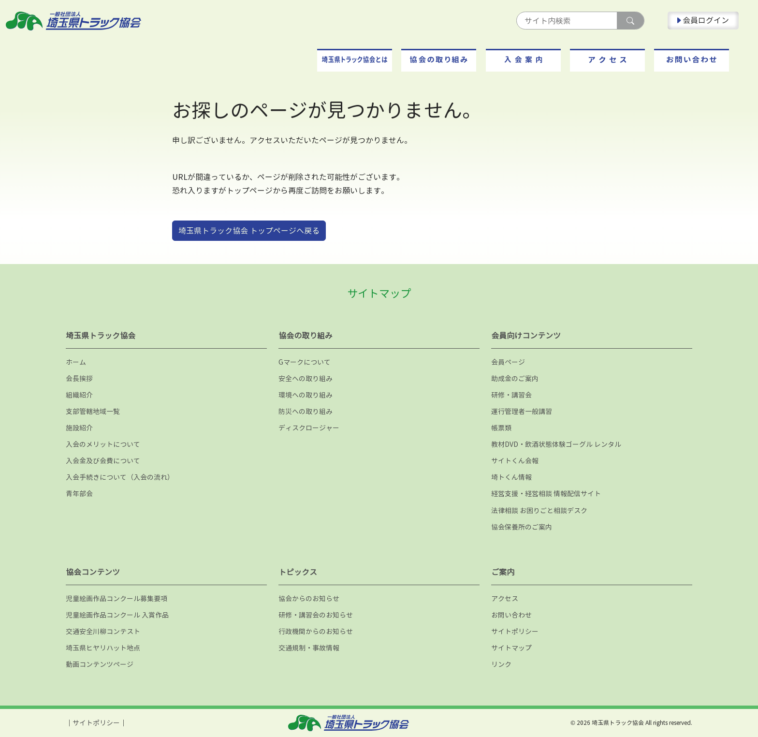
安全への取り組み (305, 378)
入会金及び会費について (103, 460)
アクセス (504, 598)
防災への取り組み (305, 411)
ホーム (76, 362)
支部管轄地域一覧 (93, 411)
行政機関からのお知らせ (315, 631)
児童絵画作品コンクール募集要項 (116, 598)
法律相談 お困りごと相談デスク (539, 510)
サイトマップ (511, 647)
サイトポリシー (515, 631)
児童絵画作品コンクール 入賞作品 (117, 614)
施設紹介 (79, 427)
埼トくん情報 (511, 477)
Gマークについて (304, 362)
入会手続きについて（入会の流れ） (120, 477)
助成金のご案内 (515, 378)
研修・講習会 (511, 394)
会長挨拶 (79, 378)
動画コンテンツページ (99, 664)
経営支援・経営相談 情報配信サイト (546, 493)
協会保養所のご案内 (521, 526)
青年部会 (79, 493)
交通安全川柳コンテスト (103, 631)
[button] (354, 60)
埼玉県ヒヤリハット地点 (103, 647)
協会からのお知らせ (308, 598)
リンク (501, 664)
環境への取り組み (305, 394)
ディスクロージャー (308, 427)
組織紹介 (79, 394)
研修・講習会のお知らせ (315, 614)
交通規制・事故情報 (308, 647)
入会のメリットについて (103, 444)
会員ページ (508, 362)
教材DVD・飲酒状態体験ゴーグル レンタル (556, 444)
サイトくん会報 (515, 460)
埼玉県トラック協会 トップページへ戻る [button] (249, 230)
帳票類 (501, 427)
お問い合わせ (511, 614)
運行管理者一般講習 (521, 411)
